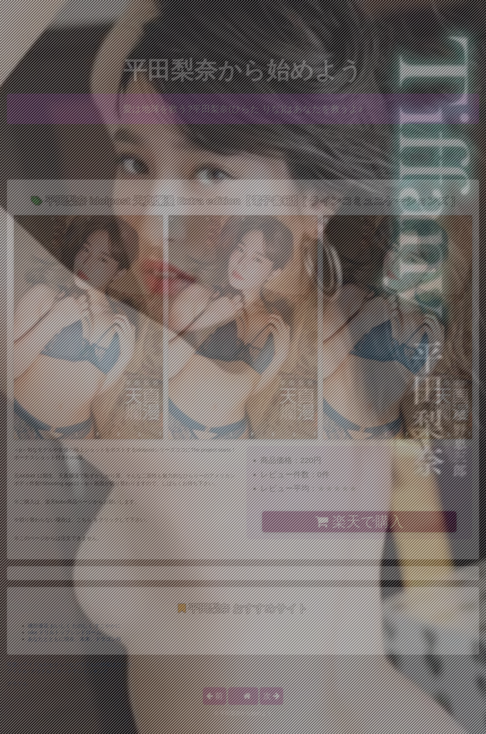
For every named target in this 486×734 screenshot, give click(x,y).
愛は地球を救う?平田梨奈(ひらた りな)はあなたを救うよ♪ (243, 109)
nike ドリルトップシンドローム (64, 632)
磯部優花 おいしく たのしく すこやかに (74, 626)
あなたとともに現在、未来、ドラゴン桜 (74, 639)
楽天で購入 (359, 522)
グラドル (17, 684)
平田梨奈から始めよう (243, 70)
